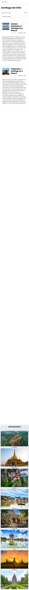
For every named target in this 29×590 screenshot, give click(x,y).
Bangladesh (14, 468)
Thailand (14, 570)
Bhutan (14, 488)
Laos (14, 549)
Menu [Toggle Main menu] (5, 2)
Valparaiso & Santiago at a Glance (17, 71)
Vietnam (14, 508)
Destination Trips (22, 33)
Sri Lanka (14, 447)
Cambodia (14, 529)
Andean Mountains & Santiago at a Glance (17, 27)
